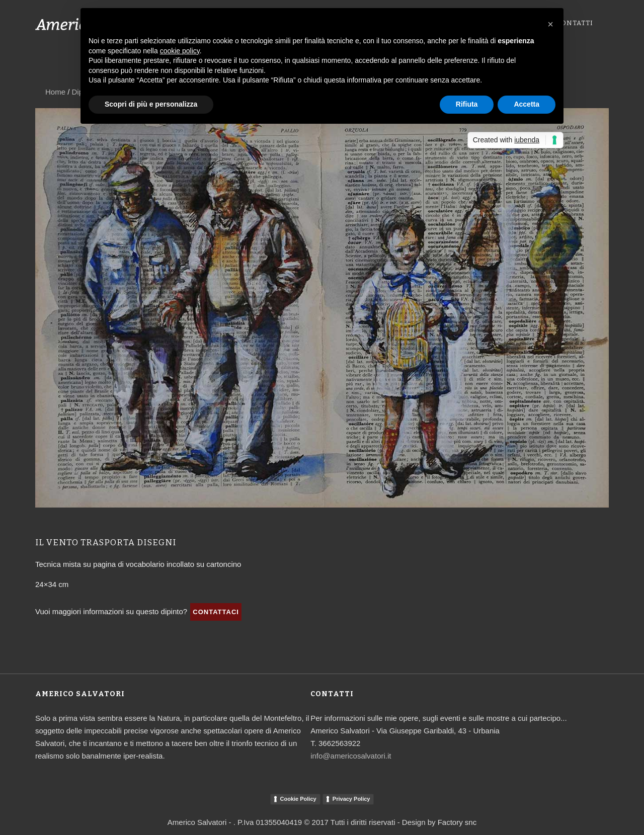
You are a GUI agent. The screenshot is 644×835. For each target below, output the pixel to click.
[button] (550, 24)
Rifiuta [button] (467, 104)
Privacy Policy (351, 799)
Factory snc (457, 822)
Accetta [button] (526, 104)
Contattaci (216, 612)
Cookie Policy (298, 799)
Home (55, 92)
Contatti (574, 23)
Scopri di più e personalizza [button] (151, 104)
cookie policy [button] (180, 51)
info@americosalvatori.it (350, 756)
